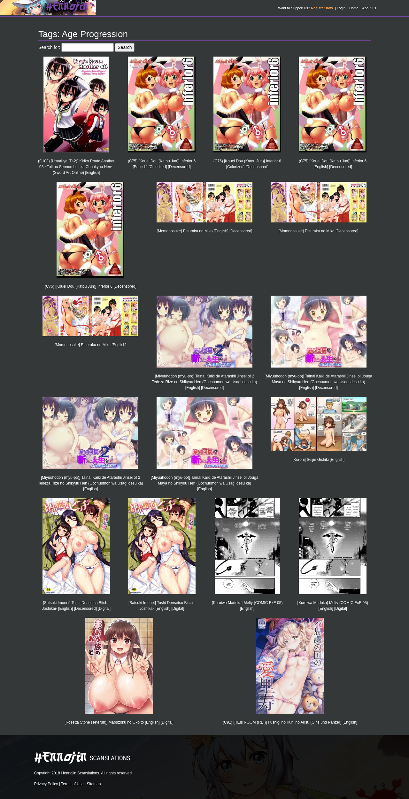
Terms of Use (72, 784)
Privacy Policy (46, 784)
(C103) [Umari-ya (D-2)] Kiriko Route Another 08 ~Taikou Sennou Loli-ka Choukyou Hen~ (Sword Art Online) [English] (76, 167)
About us (369, 8)
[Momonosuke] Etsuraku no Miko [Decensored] (318, 231)
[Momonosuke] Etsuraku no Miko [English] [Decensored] (204, 231)
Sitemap (94, 784)
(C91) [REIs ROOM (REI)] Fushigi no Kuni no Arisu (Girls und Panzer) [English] (290, 722)
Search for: (49, 47)
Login (341, 8)
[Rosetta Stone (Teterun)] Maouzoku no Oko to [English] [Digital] (119, 722)
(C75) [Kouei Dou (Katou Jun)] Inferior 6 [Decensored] (90, 286)
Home (354, 8)
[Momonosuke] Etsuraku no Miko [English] (90, 345)
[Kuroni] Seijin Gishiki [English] (318, 459)
